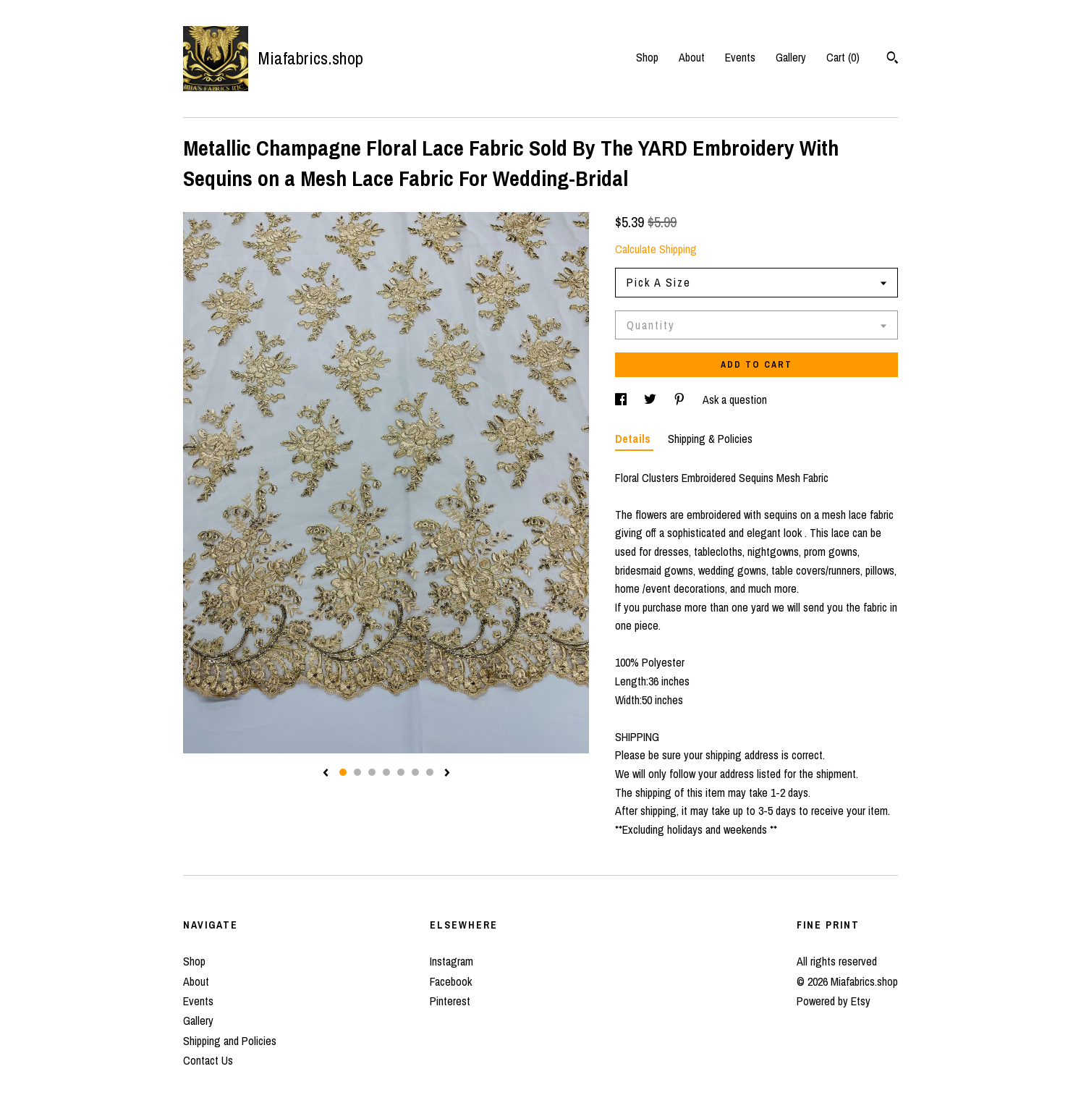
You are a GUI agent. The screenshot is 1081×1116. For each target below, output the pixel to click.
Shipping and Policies (229, 1041)
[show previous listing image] (325, 774)
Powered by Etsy (833, 1001)
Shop (647, 57)
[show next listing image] (447, 774)
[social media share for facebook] (622, 399)
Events (740, 57)
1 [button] (343, 772)
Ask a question (735, 399)
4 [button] (386, 772)
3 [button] (372, 772)
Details (634, 439)
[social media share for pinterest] (681, 399)
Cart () (843, 57)
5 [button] (400, 772)
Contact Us (208, 1060)
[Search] (892, 59)
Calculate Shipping (656, 249)
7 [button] (429, 772)
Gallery (791, 57)
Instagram (451, 961)
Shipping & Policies (710, 439)
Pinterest (450, 1001)
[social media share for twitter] (651, 399)
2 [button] (357, 772)
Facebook (451, 981)
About (692, 57)
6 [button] (415, 772)
